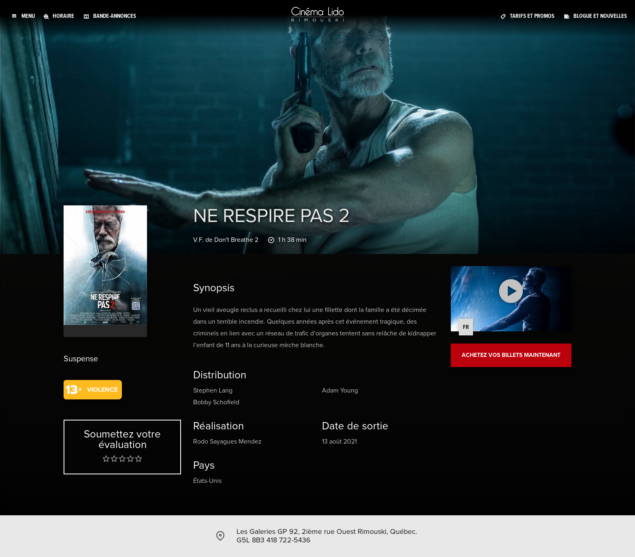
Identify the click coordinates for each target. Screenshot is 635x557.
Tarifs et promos (532, 16)
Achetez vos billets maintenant (511, 355)
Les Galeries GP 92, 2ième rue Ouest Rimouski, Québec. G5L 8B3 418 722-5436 (327, 536)
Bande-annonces (114, 16)
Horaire (63, 16)
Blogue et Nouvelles (600, 16)
